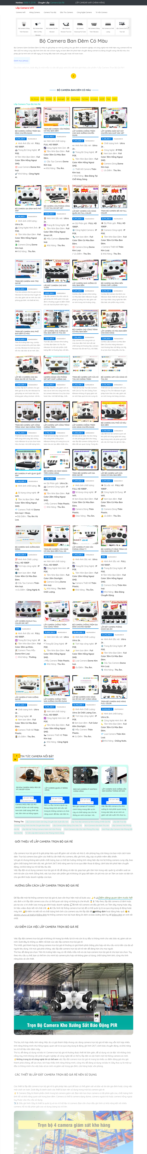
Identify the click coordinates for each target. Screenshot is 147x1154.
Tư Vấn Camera (101, 12)
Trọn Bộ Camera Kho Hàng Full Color (113, 703)
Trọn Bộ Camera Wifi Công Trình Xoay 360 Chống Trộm (28, 426)
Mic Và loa (35, 99)
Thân (108, 99)
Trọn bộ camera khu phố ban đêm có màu (27, 333)
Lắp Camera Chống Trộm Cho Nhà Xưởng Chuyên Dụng (83, 133)
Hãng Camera (34, 12)
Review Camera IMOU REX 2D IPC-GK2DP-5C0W (29, 789)
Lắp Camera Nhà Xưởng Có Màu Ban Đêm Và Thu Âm (56, 332)
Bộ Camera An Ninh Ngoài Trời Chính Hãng (55, 472)
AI (54, 99)
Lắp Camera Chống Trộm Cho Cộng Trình (55, 626)
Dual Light (61, 99)
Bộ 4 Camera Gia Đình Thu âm (97, 826)
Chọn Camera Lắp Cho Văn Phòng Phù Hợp (81, 829)
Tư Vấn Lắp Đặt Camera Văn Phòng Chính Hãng (44, 833)
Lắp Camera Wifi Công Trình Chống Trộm (56, 426)
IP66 (42, 99)
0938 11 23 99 (30, 2)
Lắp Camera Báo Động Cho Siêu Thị (67, 826)
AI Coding (94, 99)
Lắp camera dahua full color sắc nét (26, 622)
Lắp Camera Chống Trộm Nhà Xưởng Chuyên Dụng (55, 700)
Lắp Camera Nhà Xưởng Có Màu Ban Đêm (84, 284)
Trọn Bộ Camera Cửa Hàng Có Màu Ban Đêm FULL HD (56, 550)
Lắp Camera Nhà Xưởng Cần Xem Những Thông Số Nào (115, 790)
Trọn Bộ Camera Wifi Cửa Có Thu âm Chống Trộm (85, 378)
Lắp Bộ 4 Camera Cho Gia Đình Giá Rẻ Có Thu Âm (26, 378)
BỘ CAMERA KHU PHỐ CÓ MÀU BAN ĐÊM (113, 424)
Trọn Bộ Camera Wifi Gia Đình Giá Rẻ (83, 474)
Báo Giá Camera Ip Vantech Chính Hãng (85, 790)
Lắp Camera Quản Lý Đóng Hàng (55, 789)
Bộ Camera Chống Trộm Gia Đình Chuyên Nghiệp (85, 626)
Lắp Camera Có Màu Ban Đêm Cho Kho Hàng (114, 332)
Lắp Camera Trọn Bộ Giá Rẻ (27, 104)
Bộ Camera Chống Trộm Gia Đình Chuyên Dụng (28, 132)
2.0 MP (102, 99)
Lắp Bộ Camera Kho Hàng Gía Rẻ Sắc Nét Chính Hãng (84, 698)
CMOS (115, 99)
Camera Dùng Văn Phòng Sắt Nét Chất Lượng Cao (55, 378)
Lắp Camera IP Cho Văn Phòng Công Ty (82, 548)
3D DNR (49, 99)
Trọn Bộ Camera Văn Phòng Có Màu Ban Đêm (57, 130)
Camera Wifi (20, 12)
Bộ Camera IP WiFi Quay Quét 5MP (28, 475)
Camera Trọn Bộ (50, 12)
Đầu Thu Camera (66, 12)
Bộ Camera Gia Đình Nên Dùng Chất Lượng (112, 284)
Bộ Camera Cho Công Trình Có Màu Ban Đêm (85, 331)
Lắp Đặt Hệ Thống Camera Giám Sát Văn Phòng (41, 829)
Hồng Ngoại (75, 99)
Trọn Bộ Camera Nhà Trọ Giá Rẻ (27, 282)
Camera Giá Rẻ (57, 2)
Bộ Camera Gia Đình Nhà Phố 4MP (28, 210)
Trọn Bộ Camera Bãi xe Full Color (114, 212)
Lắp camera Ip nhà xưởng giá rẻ (27, 698)
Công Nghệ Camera (84, 12)
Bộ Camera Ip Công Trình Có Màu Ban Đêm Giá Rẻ (114, 550)
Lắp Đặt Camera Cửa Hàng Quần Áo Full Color (84, 212)
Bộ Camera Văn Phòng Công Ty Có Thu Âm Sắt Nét (57, 207)
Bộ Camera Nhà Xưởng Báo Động (27, 548)
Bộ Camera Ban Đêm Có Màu (74, 90)
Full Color (85, 99)
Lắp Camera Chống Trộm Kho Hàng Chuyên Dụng (83, 426)
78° (68, 99)
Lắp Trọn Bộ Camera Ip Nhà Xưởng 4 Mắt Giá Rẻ (90, 822)
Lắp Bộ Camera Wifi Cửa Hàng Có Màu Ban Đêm (112, 474)
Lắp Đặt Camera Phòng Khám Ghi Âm (111, 628)
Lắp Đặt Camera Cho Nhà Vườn (55, 287)
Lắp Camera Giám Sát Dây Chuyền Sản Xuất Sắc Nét (112, 132)
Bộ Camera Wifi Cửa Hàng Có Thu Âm (114, 378)
